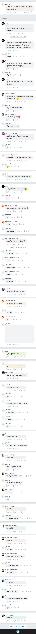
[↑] (25, 12)
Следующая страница (18, 626)
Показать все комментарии (18, 37)
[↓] (28, 12)
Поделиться (31, 12)
